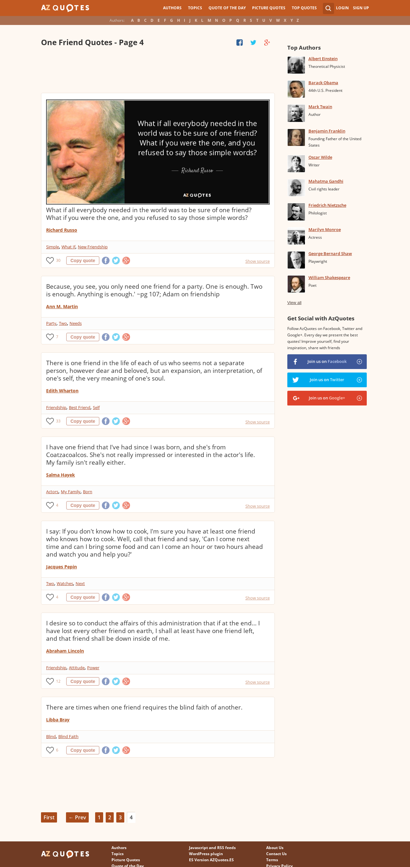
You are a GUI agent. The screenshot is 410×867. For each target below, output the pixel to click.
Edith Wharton (62, 391)
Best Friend (79, 407)
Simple (52, 247)
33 (58, 421)
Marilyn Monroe (324, 229)
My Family (70, 491)
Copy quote (82, 260)
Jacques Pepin (61, 567)
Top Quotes (304, 8)
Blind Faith (68, 736)
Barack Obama (323, 82)
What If (68, 247)
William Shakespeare (329, 277)
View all (294, 302)
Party (51, 323)
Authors (172, 8)
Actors (52, 491)
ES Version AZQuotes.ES (211, 860)
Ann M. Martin (62, 306)
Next (80, 583)
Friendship (56, 407)
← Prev (77, 817)
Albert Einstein (323, 58)
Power (93, 667)
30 (58, 260)
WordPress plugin (206, 853)
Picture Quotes (268, 8)
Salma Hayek (60, 475)
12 (58, 681)
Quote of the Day (227, 8)
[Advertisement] (157, 70)
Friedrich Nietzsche (327, 205)
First (49, 817)
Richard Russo (61, 230)
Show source (257, 261)
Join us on (327, 361)
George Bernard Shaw (330, 253)
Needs (76, 323)
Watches (65, 583)
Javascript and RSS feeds (212, 847)
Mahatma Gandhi (325, 181)
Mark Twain (320, 106)
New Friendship (93, 247)
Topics (195, 8)
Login (342, 8)
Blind (51, 736)
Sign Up (361, 8)
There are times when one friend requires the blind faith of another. (144, 707)
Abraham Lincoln (65, 651)
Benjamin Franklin (326, 131)
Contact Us (276, 853)
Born (87, 491)
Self (96, 407)
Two (63, 323)
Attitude (77, 667)
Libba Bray (58, 720)
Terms (272, 860)
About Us (274, 847)
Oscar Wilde (320, 157)
